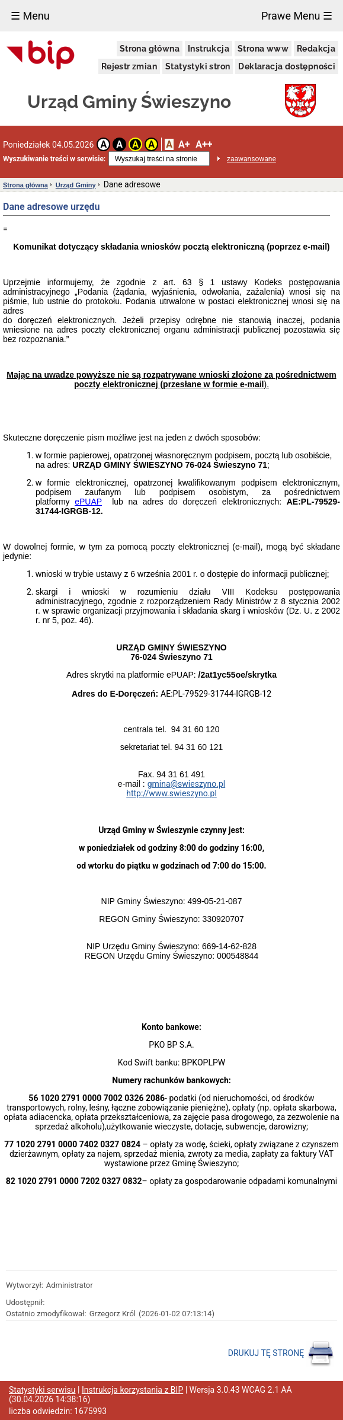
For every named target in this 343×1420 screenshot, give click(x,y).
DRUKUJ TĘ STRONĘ (281, 1354)
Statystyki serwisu (42, 1390)
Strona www (263, 48)
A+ (184, 144)
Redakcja (316, 48)
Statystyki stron (197, 66)
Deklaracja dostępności (286, 66)
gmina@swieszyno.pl (187, 784)
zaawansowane (251, 159)
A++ (203, 144)
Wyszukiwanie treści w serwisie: (54, 159)
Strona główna (149, 48)
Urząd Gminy (76, 185)
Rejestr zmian (129, 66)
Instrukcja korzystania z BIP (132, 1390)
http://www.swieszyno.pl (171, 793)
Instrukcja (208, 48)
